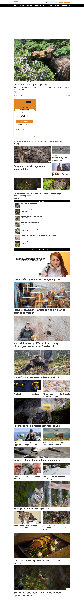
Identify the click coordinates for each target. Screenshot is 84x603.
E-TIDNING (57, 5)
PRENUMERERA (67, 2)
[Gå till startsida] (16, 2)
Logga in (28, 102)
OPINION (22, 5)
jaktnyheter (41, 141)
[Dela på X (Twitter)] (68, 95)
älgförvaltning (58, 141)
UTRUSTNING (29, 5)
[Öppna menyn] (70, 5)
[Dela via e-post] (69, 95)
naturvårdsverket (26, 141)
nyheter (19, 141)
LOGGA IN (61, 2)
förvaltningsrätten (49, 141)
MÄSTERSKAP (38, 5)
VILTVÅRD (50, 5)
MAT (44, 5)
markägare (34, 141)
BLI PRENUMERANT (25, 121)
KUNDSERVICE (65, 5)
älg (15, 141)
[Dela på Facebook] (66, 95)
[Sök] (47, 2)
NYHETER (15, 5)
